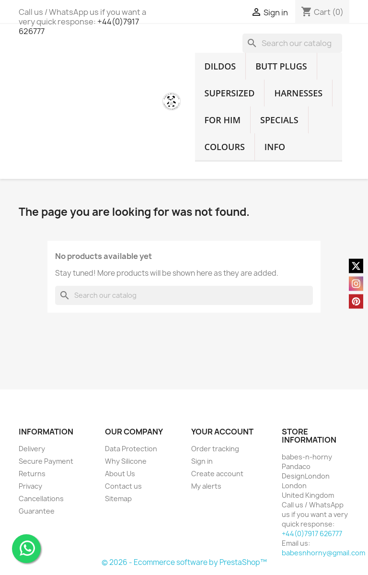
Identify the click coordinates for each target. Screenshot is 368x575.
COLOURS (225, 147)
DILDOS (220, 66)
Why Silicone (126, 461)
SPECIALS (279, 120)
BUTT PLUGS (281, 66)
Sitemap (118, 498)
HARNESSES (298, 93)
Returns (32, 473)
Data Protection (131, 448)
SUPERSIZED (230, 93)
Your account (222, 431)
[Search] (292, 43)
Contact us (123, 486)
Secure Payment (46, 461)
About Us (120, 473)
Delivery (32, 448)
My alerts (206, 486)
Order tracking (215, 448)
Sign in (202, 461)
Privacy (30, 486)
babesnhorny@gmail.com (323, 552)
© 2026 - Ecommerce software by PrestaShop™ (184, 562)
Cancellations (41, 498)
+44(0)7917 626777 (312, 533)
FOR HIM (223, 120)
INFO (274, 147)
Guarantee (37, 511)
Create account (217, 473)
